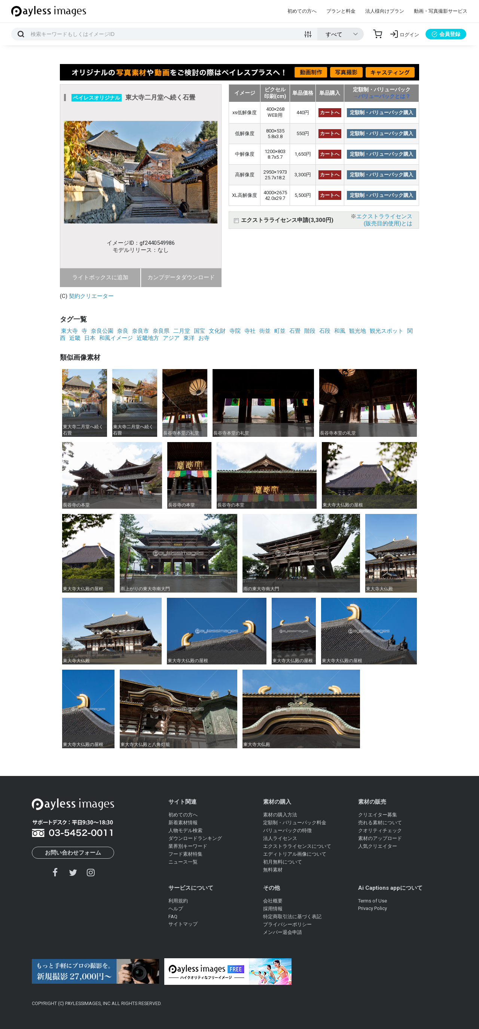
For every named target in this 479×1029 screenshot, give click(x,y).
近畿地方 (148, 338)
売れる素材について (380, 822)
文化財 (217, 331)
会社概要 (273, 901)
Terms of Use (372, 901)
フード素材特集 (185, 854)
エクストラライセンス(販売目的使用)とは (384, 220)
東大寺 (69, 331)
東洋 (189, 338)
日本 (89, 338)
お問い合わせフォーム (73, 852)
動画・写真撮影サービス (440, 11)
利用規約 (178, 901)
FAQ (172, 916)
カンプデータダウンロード (181, 277)
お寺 (204, 338)
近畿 (74, 338)
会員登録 (445, 34)
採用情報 (273, 908)
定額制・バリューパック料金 (294, 822)
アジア (171, 338)
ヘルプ (175, 908)
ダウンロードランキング (195, 838)
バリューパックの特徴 (287, 830)
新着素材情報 (183, 822)
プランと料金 (341, 11)
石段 (324, 331)
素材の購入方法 (280, 815)
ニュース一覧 (183, 862)
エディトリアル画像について (294, 854)
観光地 (357, 331)
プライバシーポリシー (287, 924)
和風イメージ (116, 338)
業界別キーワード (187, 846)
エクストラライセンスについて (297, 846)
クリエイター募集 (377, 815)
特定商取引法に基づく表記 (292, 916)
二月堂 (181, 331)
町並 (280, 331)
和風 (339, 331)
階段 (309, 331)
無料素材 (273, 870)
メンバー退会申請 (282, 932)
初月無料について (282, 862)
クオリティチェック (380, 830)
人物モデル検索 (185, 830)
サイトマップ (183, 924)
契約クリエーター (91, 296)
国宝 (199, 331)
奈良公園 (102, 331)
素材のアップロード (380, 838)
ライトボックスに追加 (100, 277)
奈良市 (140, 331)
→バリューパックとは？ (382, 96)
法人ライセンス (280, 838)
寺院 (235, 331)
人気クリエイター (377, 846)
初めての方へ (302, 11)
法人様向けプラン (384, 11)
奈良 (122, 331)
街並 (265, 331)
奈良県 (161, 331)
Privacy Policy (372, 908)
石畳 (294, 331)
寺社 (250, 331)
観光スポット (386, 331)
